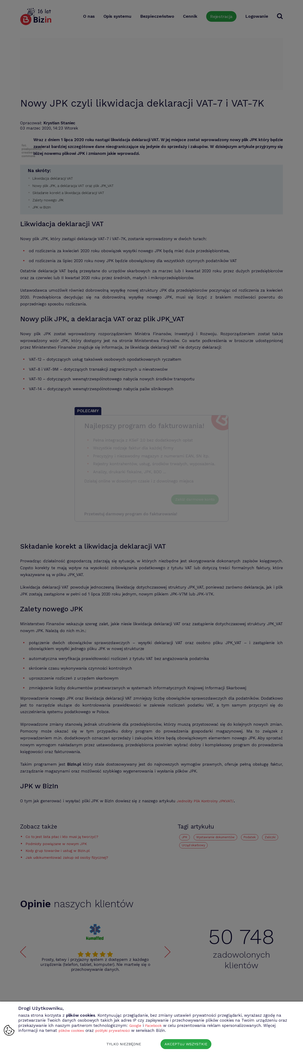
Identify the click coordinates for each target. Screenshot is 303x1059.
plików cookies (72, 1030)
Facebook (155, 1025)
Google (135, 1025)
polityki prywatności (117, 1030)
